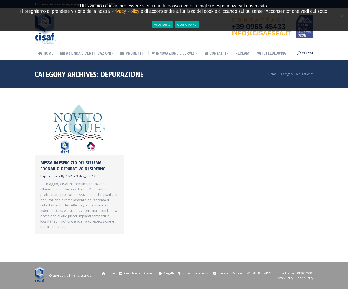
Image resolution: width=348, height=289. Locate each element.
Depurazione (49, 176)
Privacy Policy (284, 278)
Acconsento (162, 24)
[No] (342, 16)
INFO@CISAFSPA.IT (261, 33)
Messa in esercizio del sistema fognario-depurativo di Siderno (73, 165)
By (67, 176)
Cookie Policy (304, 278)
